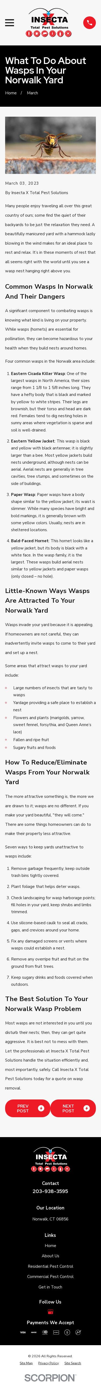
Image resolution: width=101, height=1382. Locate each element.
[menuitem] (26, 1363)
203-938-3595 (50, 1191)
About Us (50, 1256)
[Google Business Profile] (50, 1312)
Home (50, 1245)
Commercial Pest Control (50, 1276)
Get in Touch (50, 1287)
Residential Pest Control (50, 1266)
